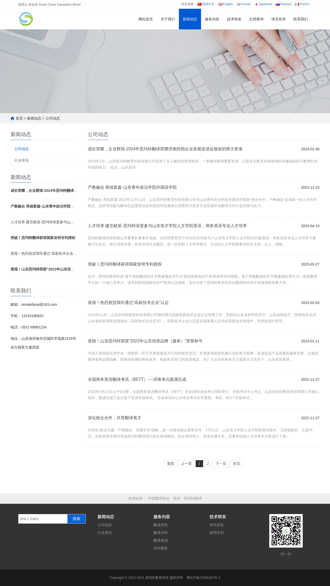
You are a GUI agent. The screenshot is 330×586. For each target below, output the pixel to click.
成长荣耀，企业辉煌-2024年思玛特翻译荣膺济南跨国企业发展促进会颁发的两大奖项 (165, 149)
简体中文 (205, 4)
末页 (236, 464)
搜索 (76, 519)
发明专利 (217, 533)
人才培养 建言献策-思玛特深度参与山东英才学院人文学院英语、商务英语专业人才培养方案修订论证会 (44, 222)
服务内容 (212, 19)
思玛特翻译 (193, 498)
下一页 (220, 464)
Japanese (263, 4)
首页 (19, 118)
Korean (243, 4)
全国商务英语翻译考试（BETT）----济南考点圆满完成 (137, 379)
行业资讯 (21, 160)
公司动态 (53, 118)
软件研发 (217, 525)
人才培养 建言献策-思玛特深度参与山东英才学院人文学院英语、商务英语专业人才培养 (167, 226)
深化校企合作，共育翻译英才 (114, 418)
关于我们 (168, 19)
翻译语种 (160, 533)
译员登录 (278, 19)
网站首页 (145, 19)
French (302, 4)
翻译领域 (160, 540)
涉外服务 (160, 548)
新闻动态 (190, 19)
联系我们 (300, 19)
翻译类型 (160, 525)
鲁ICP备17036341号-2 (203, 578)
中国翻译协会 (159, 498)
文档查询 (256, 19)
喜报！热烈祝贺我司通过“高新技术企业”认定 (44, 253)
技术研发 (234, 19)
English (225, 4)
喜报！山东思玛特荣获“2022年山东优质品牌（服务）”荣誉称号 (145, 341)
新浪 (176, 498)
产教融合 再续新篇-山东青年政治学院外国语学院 (132, 187)
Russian (283, 4)
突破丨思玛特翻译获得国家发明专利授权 (125, 264)
